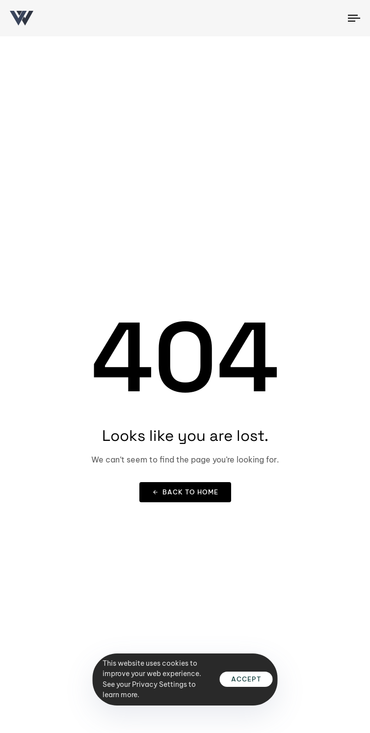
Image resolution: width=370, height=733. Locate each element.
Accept (246, 679)
